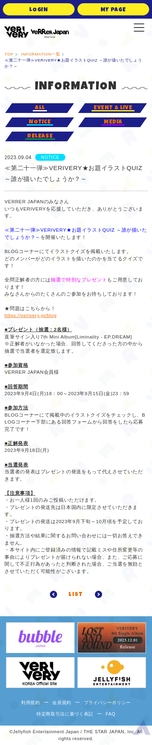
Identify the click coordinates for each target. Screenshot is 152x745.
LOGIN (38, 10)
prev (56, 595)
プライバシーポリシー (107, 702)
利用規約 (30, 702)
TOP (8, 54)
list (76, 595)
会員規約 (61, 702)
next (96, 595)
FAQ (111, 713)
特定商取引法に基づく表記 (64, 713)
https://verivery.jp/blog (30, 315)
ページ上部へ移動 (141, 729)
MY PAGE (113, 10)
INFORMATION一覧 (40, 54)
